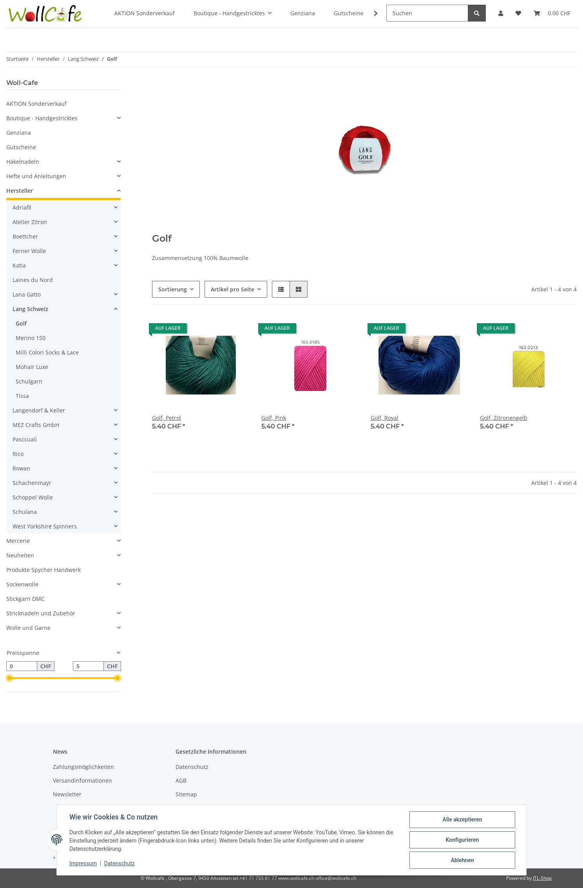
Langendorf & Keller (39, 410)
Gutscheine (21, 147)
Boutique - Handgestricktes (42, 118)
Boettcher (25, 236)
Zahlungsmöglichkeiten (83, 766)
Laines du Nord (33, 280)
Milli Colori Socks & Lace (47, 352)
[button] (281, 289)
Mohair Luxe (32, 367)
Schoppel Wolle (33, 497)
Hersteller (19, 190)
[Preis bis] (88, 666)
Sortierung (172, 289)
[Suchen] (427, 13)
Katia (19, 265)
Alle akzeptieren (462, 819)
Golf (21, 323)
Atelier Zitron (30, 222)
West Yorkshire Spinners (45, 526)
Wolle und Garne (28, 627)
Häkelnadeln (22, 161)
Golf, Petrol (166, 417)
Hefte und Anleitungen (36, 176)
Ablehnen (462, 860)
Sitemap (186, 794)
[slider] (9, 678)
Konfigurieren (462, 840)
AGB (181, 780)
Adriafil (22, 207)
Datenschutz (192, 766)
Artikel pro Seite (232, 289)
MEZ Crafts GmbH (36, 425)
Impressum (83, 864)
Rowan (21, 468)
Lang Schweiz (30, 309)
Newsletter (67, 794)
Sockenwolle (22, 584)
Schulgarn (29, 381)
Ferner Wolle (29, 251)
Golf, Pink (273, 417)
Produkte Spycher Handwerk (43, 569)
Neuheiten (20, 555)
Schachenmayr (32, 483)
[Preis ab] (21, 666)
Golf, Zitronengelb (503, 417)
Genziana (18, 132)
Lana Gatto (27, 294)
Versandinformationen (82, 780)
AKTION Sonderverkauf (36, 103)
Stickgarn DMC (25, 598)
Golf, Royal (384, 417)
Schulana (25, 511)
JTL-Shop (542, 878)
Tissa (22, 396)
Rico (18, 454)
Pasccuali (25, 439)
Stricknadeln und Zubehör (40, 613)
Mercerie (18, 540)
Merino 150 (30, 338)
